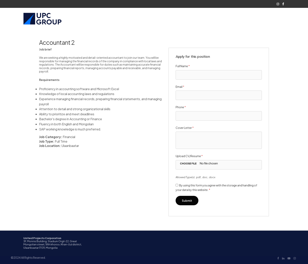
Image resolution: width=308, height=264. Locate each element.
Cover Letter (185, 127)
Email (180, 86)
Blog (233, 18)
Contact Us (249, 18)
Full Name (183, 66)
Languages (269, 18)
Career (216, 18)
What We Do (194, 18)
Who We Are (169, 18)
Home (152, 18)
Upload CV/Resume (189, 156)
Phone (181, 107)
